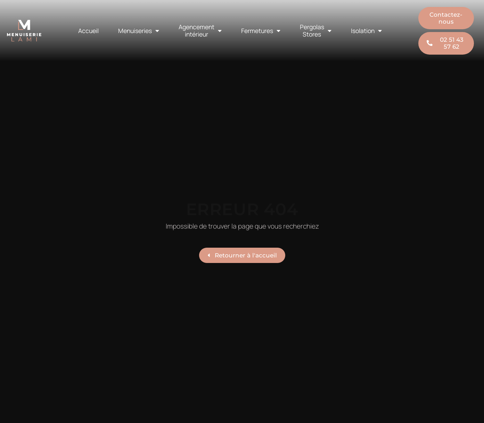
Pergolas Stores (315, 30)
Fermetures (260, 31)
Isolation (366, 31)
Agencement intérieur (200, 30)
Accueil (88, 30)
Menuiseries (138, 31)
